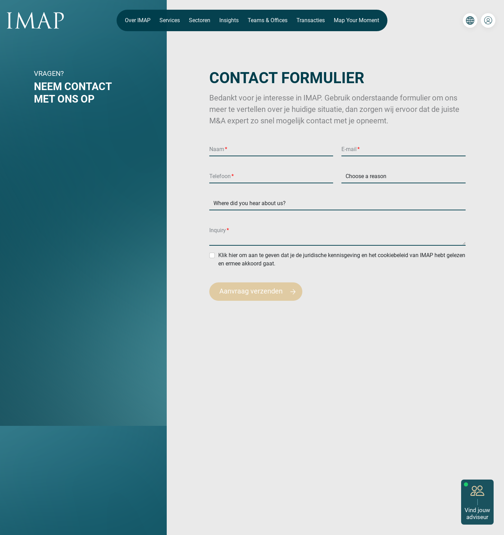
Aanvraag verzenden (260, 291)
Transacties (310, 20)
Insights (229, 20)
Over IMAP (137, 20)
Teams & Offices (267, 20)
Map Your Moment (356, 20)
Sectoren (199, 20)
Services (169, 20)
